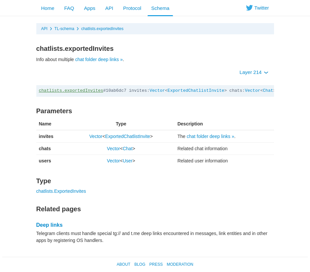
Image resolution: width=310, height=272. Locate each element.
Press (156, 264)
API (109, 8)
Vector (157, 90)
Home (47, 8)
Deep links (49, 225)
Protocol (132, 8)
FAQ (69, 8)
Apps (89, 8)
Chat (268, 90)
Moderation (180, 264)
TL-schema (64, 28)
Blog (139, 264)
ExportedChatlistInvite (196, 90)
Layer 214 (254, 72)
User (128, 160)
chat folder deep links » (99, 59)
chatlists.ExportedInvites (61, 191)
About (123, 264)
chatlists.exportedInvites (102, 28)
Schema (160, 8)
